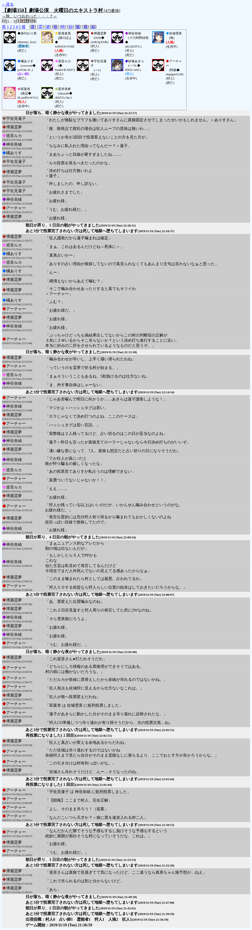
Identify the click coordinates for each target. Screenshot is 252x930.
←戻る (8, 4)
